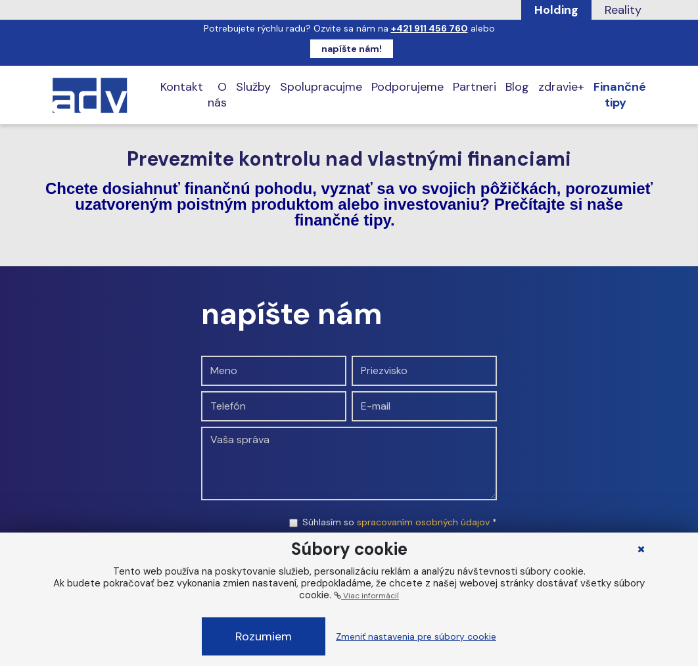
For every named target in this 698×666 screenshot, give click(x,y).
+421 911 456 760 (429, 28)
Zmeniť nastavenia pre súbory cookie (416, 636)
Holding (556, 10)
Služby (253, 87)
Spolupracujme (321, 87)
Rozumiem (263, 636)
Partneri (474, 87)
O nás (217, 94)
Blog (517, 87)
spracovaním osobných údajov (423, 522)
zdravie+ (561, 87)
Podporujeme (407, 87)
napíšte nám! (351, 49)
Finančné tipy (619, 94)
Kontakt (181, 87)
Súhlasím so (399, 522)
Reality (623, 10)
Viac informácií (366, 595)
